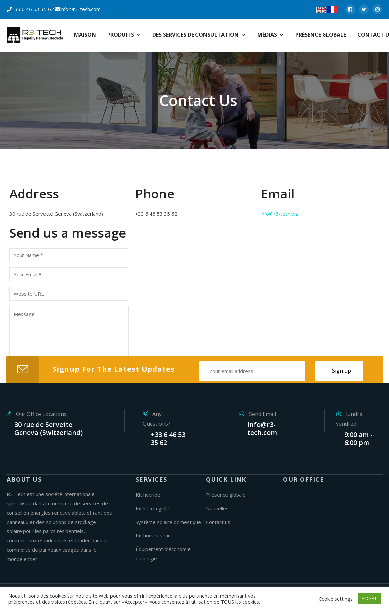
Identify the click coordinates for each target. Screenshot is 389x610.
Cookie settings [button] (336, 599)
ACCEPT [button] (369, 598)
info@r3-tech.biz (279, 213)
